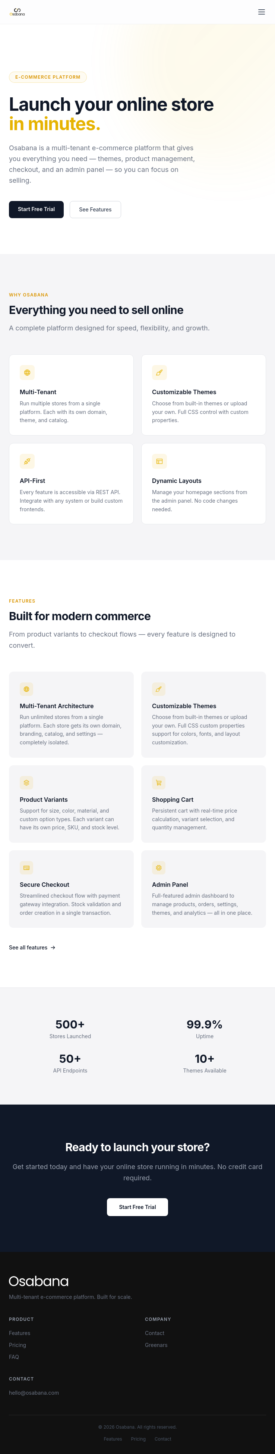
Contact (154, 1333)
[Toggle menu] (261, 11)
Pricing (17, 1345)
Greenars (156, 1345)
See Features (95, 209)
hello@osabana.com (34, 1392)
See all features (32, 947)
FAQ (14, 1357)
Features (19, 1333)
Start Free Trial (36, 209)
